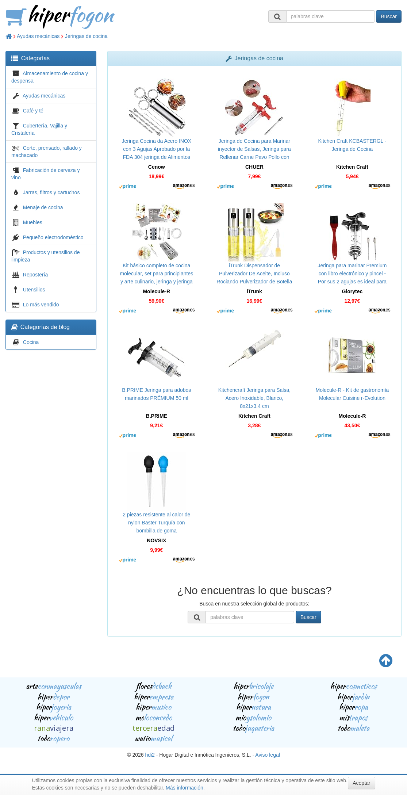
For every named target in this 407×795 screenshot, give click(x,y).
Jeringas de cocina (86, 36)
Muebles (32, 222)
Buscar (389, 16)
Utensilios (34, 290)
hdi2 (149, 755)
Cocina (31, 342)
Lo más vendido (41, 304)
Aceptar (361, 783)
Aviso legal (267, 755)
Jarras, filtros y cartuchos (51, 192)
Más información (184, 788)
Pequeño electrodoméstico (53, 237)
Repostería (35, 275)
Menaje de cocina (43, 207)
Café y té (33, 111)
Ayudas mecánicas (38, 36)
